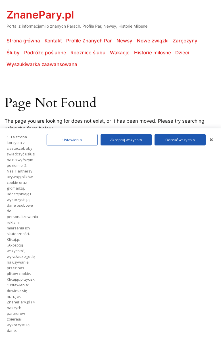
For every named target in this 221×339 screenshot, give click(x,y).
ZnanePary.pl (40, 14)
